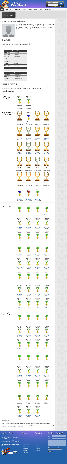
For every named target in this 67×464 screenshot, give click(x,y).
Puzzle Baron (5, 436)
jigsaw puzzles (12, 438)
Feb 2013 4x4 (19, 168)
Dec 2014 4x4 (46, 227)
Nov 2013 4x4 (19, 254)
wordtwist (9, 441)
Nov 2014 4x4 (19, 240)
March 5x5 (37, 446)
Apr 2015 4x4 (28, 123)
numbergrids (3, 441)
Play (7, 9)
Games (41, 9)
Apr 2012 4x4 (28, 106)
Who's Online (25, 440)
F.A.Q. (11, 9)
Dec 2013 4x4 (46, 240)
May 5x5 (37, 438)
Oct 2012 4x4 (19, 184)
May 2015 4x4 (19, 123)
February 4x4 (38, 448)
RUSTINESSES (17, 65)
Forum (35, 9)
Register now (56, 6)
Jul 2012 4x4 (46, 184)
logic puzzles (7, 440)
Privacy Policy (25, 452)
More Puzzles (48, 9)
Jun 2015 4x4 (28, 214)
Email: (49, 438)
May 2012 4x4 (19, 106)
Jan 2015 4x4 (37, 227)
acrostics (3, 440)
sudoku (16, 441)
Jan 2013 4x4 (28, 168)
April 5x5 (37, 442)
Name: (49, 436)
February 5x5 (38, 450)
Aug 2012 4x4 (37, 184)
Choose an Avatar (26, 446)
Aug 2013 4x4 (37, 138)
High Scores (17, 9)
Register (24, 9)
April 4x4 (37, 440)
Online (30, 9)
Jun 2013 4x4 (19, 153)
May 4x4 (37, 436)
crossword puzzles (4, 442)
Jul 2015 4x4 (19, 214)
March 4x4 (37, 444)
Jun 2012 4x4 (19, 199)
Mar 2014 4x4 (28, 240)
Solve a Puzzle (25, 436)
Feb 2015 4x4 (46, 123)
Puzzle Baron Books (26, 444)
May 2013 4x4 (28, 153)
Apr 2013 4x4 (37, 153)
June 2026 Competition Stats (15, 68)
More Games (25, 450)
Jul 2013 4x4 (46, 138)
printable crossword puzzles (9, 444)
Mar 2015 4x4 (37, 123)
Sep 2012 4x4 (28, 184)
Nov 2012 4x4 (46, 168)
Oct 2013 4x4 (19, 138)
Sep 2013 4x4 (28, 138)
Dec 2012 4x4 (37, 168)
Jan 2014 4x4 (37, 240)
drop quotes (13, 440)
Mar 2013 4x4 (46, 153)
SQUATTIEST (17, 63)
